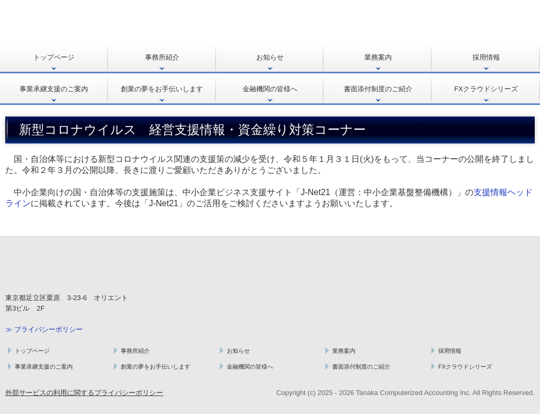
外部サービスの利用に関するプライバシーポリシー (84, 393)
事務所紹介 (162, 57)
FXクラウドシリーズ (486, 89)
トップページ (53, 57)
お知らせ (270, 57)
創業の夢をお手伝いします (162, 89)
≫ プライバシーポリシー (44, 329)
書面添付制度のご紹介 (378, 89)
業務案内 (378, 57)
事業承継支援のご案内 (54, 89)
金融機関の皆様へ (270, 89)
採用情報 (486, 57)
